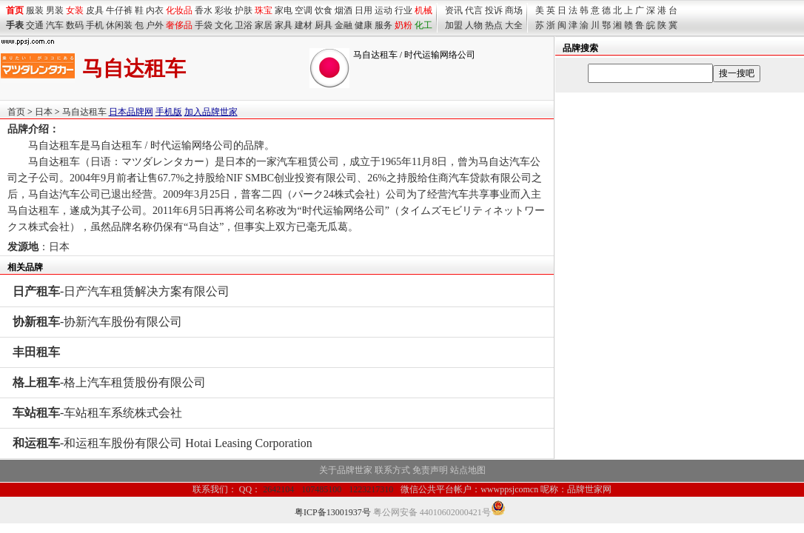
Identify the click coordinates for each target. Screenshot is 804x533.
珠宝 (263, 10)
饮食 (323, 10)
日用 (363, 10)
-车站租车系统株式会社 (97, 412)
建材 (303, 25)
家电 (283, 10)
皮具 (95, 10)
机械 (423, 10)
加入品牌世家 (211, 112)
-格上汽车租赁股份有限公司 (109, 382)
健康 (363, 25)
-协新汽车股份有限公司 (97, 321)
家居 (263, 25)
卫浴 (243, 25)
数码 (75, 25)
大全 (514, 25)
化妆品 (179, 10)
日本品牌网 (131, 112)
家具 (283, 25)
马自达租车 (84, 112)
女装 (75, 10)
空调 (303, 10)
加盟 (454, 25)
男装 (55, 10)
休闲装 (119, 25)
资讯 (454, 10)
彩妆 (223, 10)
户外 (155, 25)
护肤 (243, 10)
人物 (474, 25)
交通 (35, 25)
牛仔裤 (119, 10)
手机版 (168, 112)
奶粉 (403, 25)
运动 (383, 10)
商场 (514, 10)
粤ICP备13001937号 (333, 512)
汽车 (55, 25)
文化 (223, 25)
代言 (474, 10)
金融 (343, 25)
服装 (35, 10)
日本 (44, 112)
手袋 (203, 25)
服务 (383, 25)
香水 (203, 10)
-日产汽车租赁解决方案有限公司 (121, 291)
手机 (95, 25)
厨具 (323, 25)
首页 (16, 112)
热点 (494, 25)
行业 (403, 10)
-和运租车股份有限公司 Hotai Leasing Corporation (162, 443)
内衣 (155, 10)
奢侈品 (179, 25)
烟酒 (343, 10)
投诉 (494, 10)
